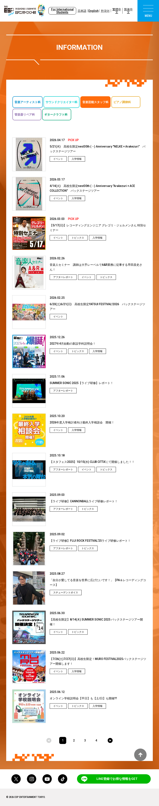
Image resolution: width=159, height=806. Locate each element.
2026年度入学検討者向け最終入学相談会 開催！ (82, 422)
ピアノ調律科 (122, 102)
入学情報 (77, 158)
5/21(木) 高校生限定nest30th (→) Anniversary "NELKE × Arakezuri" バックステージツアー (97, 149)
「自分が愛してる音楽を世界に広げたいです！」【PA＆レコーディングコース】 (98, 582)
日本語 (82, 10)
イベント (58, 158)
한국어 (105, 10)
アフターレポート (63, 277)
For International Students (62, 11)
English (93, 10)
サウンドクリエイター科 (61, 102)
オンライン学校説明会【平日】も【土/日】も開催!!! (83, 698)
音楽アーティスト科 (27, 102)
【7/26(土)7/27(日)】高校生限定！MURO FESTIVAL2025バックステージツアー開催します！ (98, 661)
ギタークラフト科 (55, 114)
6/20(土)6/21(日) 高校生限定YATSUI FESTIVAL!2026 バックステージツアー (97, 306)
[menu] (148, 11)
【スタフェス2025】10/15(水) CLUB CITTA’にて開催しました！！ (92, 461)
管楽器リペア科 (24, 114)
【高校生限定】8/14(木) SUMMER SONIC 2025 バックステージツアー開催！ (96, 622)
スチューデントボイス (65, 592)
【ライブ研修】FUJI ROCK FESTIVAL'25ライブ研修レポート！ (90, 540)
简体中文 (128, 11)
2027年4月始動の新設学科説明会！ (73, 343)
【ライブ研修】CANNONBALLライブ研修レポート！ (84, 501)
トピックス (78, 237)
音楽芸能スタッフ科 (95, 102)
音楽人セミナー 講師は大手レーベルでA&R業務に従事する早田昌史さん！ (96, 267)
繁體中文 (116, 11)
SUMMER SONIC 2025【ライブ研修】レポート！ (81, 383)
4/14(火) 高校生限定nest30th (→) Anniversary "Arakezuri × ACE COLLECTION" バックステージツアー (92, 188)
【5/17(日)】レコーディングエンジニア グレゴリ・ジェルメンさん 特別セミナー (98, 228)
